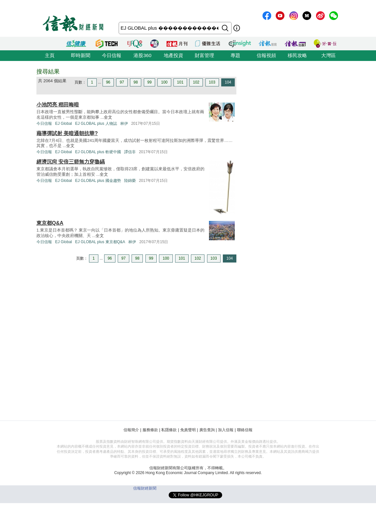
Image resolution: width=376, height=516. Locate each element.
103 (212, 82)
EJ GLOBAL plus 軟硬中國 (98, 152)
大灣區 (328, 55)
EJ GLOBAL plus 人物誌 (96, 123)
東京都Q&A (50, 223)
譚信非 (130, 152)
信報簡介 (131, 430)
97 (122, 82)
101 (180, 82)
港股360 (142, 55)
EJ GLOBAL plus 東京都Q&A (100, 242)
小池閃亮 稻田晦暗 (57, 104)
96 (108, 82)
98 (136, 82)
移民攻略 (297, 55)
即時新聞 (80, 55)
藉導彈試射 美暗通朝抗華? (67, 133)
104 (228, 82)
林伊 (124, 123)
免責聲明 (188, 430)
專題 (235, 55)
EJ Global (63, 123)
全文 (108, 117)
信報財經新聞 (144, 488)
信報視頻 (266, 55)
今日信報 (111, 55)
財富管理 (204, 55)
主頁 (49, 55)
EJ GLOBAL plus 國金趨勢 (98, 180)
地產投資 (173, 55)
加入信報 (225, 430)
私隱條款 (169, 430)
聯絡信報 (244, 430)
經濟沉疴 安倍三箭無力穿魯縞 (70, 161)
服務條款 (150, 430)
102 (196, 82)
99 (149, 82)
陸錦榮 (130, 180)
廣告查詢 (207, 430)
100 (164, 82)
